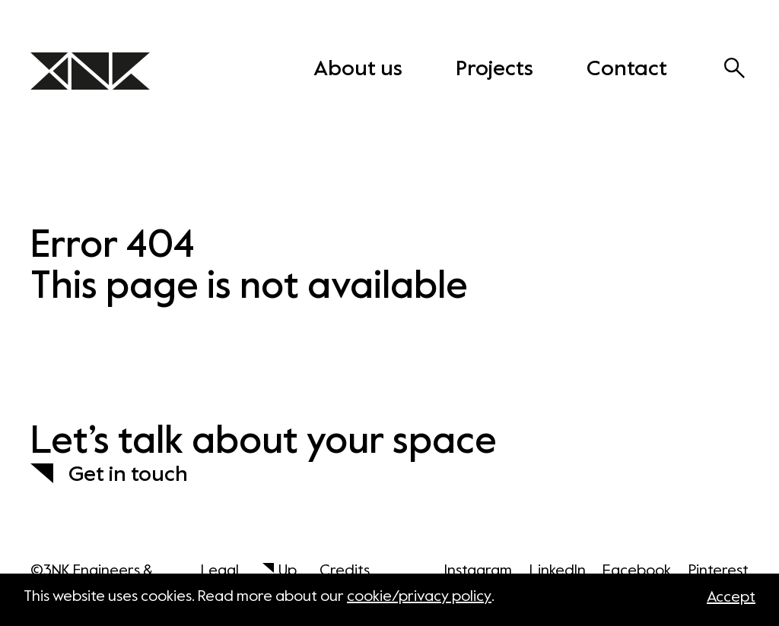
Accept (731, 597)
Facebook (637, 571)
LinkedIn (557, 571)
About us (357, 69)
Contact (627, 69)
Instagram (478, 571)
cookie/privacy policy (419, 597)
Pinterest (718, 571)
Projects (494, 69)
